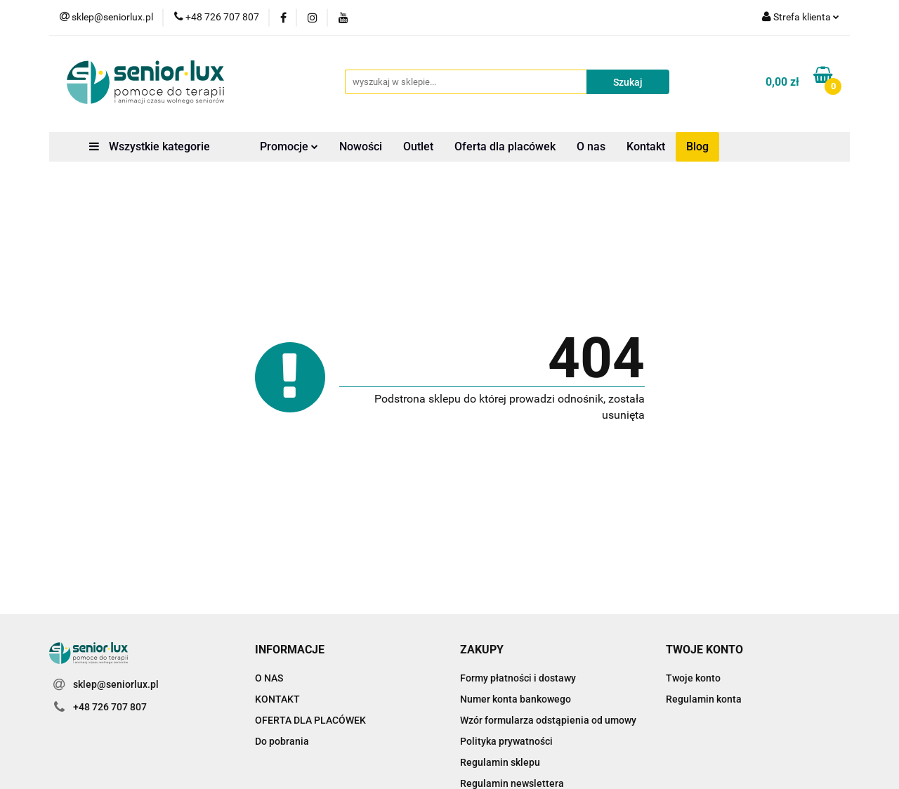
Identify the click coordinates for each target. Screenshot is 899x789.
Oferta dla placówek (505, 146)
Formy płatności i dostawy (518, 678)
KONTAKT (277, 699)
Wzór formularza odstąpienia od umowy (548, 720)
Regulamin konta (704, 699)
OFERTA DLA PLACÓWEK (310, 720)
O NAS (269, 678)
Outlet (418, 146)
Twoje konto (693, 678)
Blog (697, 146)
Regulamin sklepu (500, 762)
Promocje (289, 146)
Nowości (360, 146)
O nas (591, 146)
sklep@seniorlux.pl (116, 684)
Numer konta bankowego (515, 699)
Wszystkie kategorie (149, 146)
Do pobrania (282, 741)
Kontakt (645, 146)
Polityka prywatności (506, 741)
